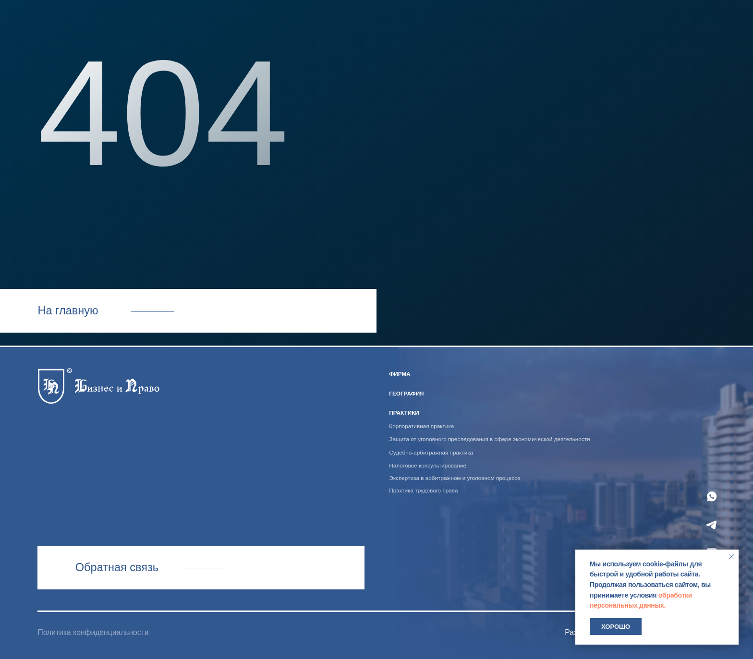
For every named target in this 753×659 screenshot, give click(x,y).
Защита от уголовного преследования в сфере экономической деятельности (489, 439)
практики (404, 412)
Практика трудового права (423, 490)
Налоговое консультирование (427, 465)
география (406, 393)
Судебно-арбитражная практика (431, 452)
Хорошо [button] (615, 626)
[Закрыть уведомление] (731, 557)
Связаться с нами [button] (201, 568)
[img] (98, 384)
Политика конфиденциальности (92, 632)
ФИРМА (399, 374)
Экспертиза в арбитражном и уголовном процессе (454, 478)
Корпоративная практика (421, 426)
